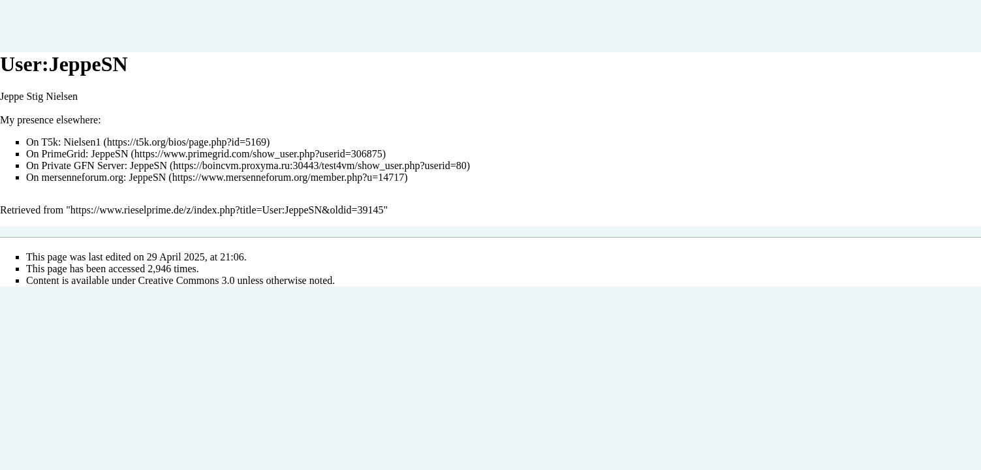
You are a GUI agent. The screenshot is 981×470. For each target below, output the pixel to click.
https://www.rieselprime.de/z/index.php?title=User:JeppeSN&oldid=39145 (227, 209)
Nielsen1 (82, 142)
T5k (49, 142)
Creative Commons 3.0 (186, 280)
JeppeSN (110, 153)
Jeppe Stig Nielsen (39, 96)
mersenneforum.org (82, 177)
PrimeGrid (64, 153)
